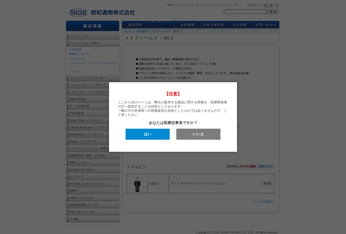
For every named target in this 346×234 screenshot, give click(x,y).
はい (147, 134)
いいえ (198, 134)
